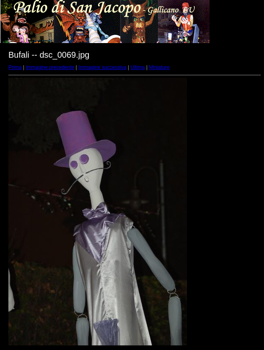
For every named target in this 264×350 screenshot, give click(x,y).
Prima (14, 67)
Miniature (159, 67)
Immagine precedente (50, 67)
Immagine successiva (102, 67)
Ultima (138, 67)
